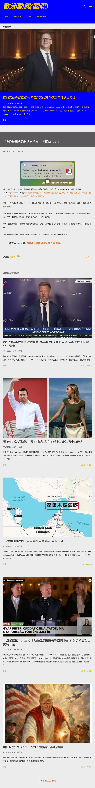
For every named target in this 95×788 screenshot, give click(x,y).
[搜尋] (84, 4)
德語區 (12, 257)
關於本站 (16, 16)
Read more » (86, 366)
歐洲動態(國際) (25, 6)
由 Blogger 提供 (47, 781)
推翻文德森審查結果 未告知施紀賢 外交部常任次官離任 (39, 97)
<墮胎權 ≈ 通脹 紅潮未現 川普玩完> (43, 243)
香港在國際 (40, 16)
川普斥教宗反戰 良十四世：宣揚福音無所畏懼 (33, 747)
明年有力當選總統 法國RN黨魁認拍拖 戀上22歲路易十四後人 (43, 442)
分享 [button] (4, 120)
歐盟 (27, 16)
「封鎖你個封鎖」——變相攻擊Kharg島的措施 (33, 541)
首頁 (4, 16)
